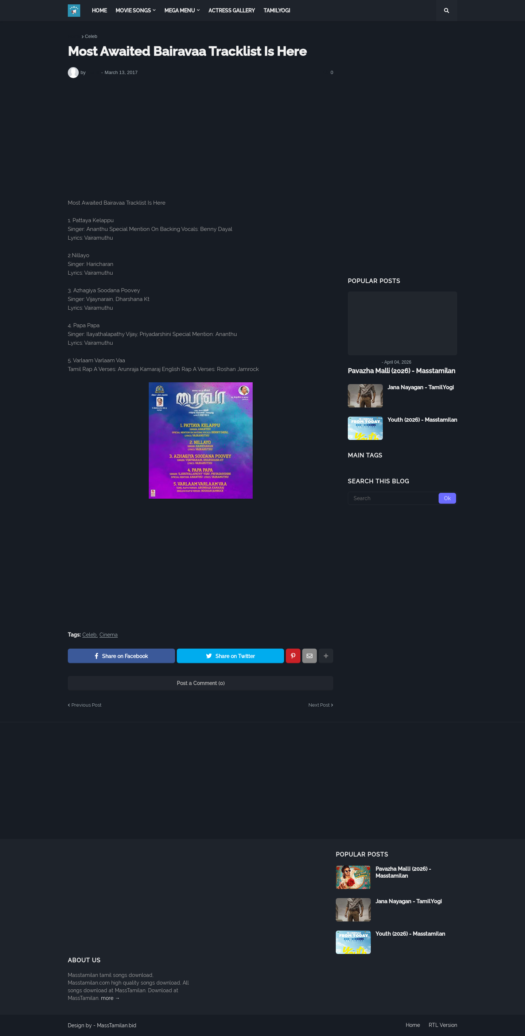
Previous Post (86, 705)
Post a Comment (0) (201, 683)
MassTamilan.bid (116, 1025)
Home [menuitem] (99, 10)
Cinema (109, 635)
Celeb (91, 36)
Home (74, 36)
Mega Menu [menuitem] (179, 10)
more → (110, 998)
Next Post (319, 705)
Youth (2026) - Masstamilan (422, 420)
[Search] (402, 498)
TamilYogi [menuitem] (277, 10)
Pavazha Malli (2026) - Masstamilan (401, 371)
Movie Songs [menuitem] (133, 10)
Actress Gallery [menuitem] (232, 10)
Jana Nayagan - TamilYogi (421, 387)
